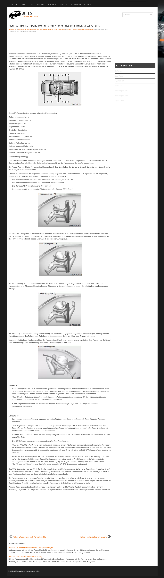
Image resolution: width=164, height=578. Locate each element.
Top (31, 4)
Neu (23, 4)
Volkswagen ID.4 (121, 96)
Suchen (64, 4)
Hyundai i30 (13, 29)
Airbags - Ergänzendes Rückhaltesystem (80, 29)
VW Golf (118, 86)
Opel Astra (119, 76)
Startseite (13, 4)
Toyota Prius (120, 100)
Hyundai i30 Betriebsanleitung (28, 29)
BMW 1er (118, 71)
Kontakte (52, 4)
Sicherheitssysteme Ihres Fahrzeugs (52, 29)
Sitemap (40, 4)
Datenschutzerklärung (81, 4)
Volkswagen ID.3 (121, 91)
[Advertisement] (60, 42)
